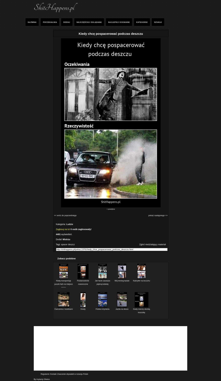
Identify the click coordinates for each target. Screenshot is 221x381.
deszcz (71, 244)
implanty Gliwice (43, 379)
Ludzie (69, 224)
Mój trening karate (122, 279)
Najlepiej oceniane (119, 22)
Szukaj (158, 22)
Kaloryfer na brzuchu (141, 279)
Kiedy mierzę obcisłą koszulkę (141, 310)
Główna (32, 22)
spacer (64, 244)
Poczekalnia (50, 22)
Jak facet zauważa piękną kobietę (102, 281)
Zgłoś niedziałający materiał (152, 244)
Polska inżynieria (102, 308)
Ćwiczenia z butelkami (63, 308)
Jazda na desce (122, 308)
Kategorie (142, 22)
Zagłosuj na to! (63, 229)
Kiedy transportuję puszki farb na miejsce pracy (63, 283)
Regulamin (45, 374)
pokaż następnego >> (158, 215)
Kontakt (53, 374)
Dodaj (66, 22)
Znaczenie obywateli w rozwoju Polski (72, 374)
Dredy (83, 308)
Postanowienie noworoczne (83, 281)
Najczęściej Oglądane (89, 22)
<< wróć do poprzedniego (65, 215)
